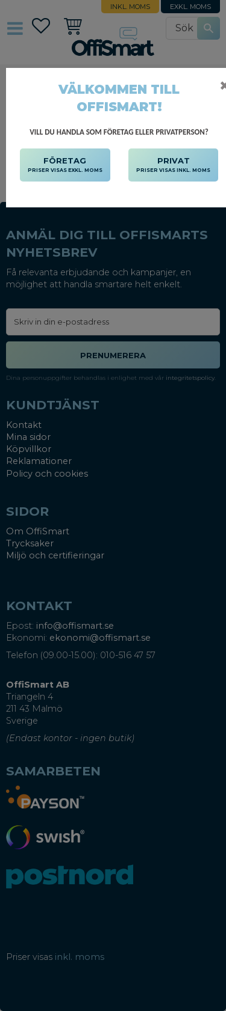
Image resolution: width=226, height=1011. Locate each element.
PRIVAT (173, 165)
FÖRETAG (65, 165)
